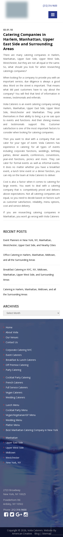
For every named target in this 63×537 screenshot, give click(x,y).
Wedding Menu (14, 420)
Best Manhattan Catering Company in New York (32, 430)
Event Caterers (14, 355)
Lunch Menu (12, 405)
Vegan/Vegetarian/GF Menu (21, 415)
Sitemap (46, 533)
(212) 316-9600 (50, 5)
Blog (36, 533)
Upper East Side (14, 442)
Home (9, 327)
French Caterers (14, 382)
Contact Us (12, 342)
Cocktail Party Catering (18, 377)
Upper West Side (15, 447)
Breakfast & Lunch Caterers (21, 359)
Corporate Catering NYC (19, 349)
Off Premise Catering (17, 365)
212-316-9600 (19, 509)
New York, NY (13, 462)
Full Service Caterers (17, 387)
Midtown (10, 452)
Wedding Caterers (15, 397)
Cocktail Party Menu (17, 410)
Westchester (12, 457)
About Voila (12, 332)
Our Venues (12, 337)
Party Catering (13, 369)
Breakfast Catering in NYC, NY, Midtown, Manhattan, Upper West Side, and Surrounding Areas (28, 274)
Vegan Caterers (14, 392)
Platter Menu (13, 425)
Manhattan (12, 437)
